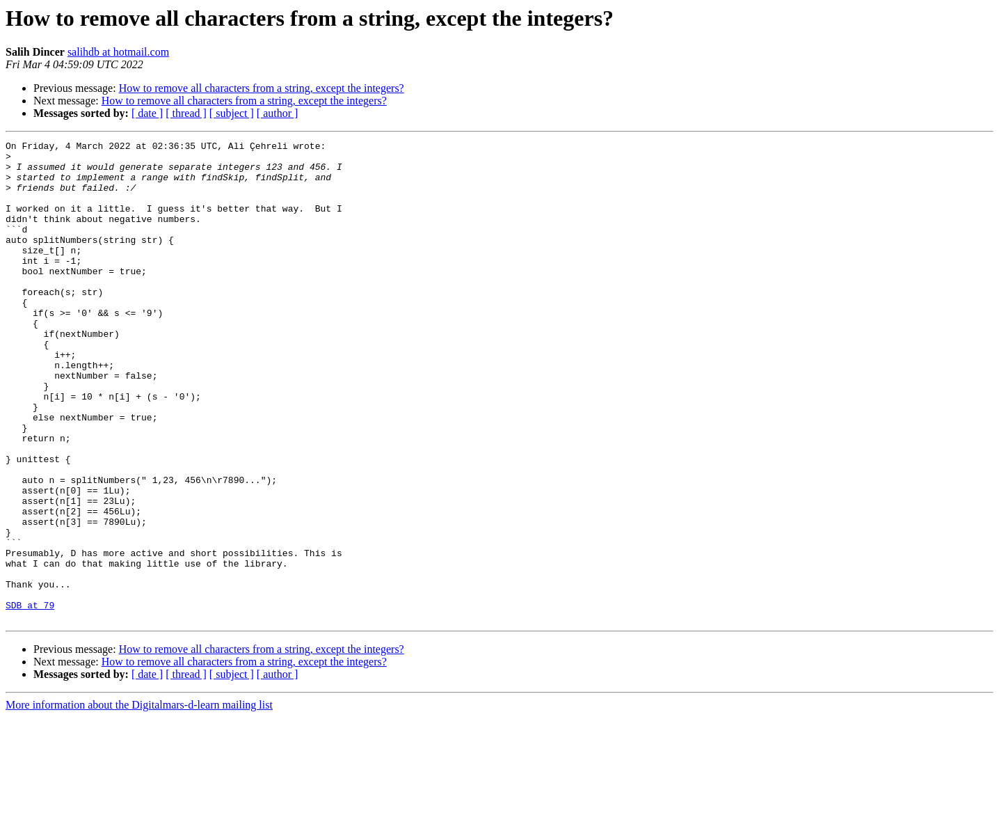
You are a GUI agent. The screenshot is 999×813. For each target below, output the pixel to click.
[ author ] (277, 113)
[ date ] (147, 113)
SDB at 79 (30, 699)
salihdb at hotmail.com (118, 52)
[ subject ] (231, 113)
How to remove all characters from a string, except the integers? (261, 88)
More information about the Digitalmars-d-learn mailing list (139, 801)
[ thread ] (186, 113)
